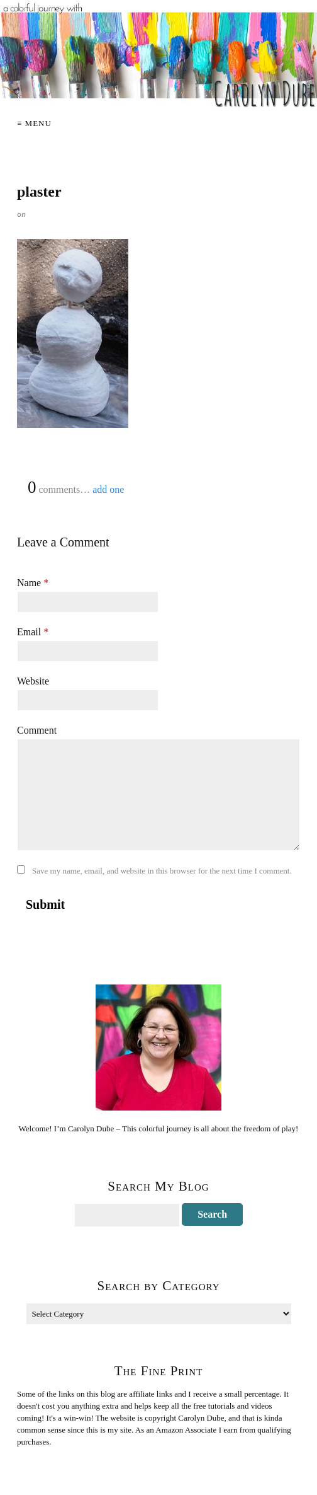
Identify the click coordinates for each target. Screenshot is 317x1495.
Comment (37, 730)
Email (32, 631)
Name (32, 582)
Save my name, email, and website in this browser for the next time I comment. (162, 870)
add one (108, 489)
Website (33, 681)
